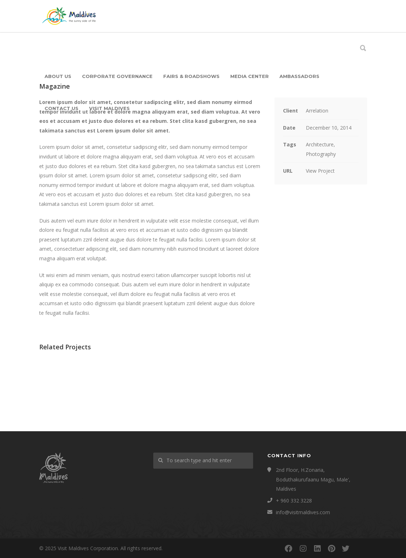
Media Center (249, 76)
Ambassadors (299, 76)
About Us (58, 76)
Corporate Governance (117, 76)
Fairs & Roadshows (191, 76)
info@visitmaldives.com (303, 512)
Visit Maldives (109, 108)
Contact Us (61, 108)
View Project (320, 170)
